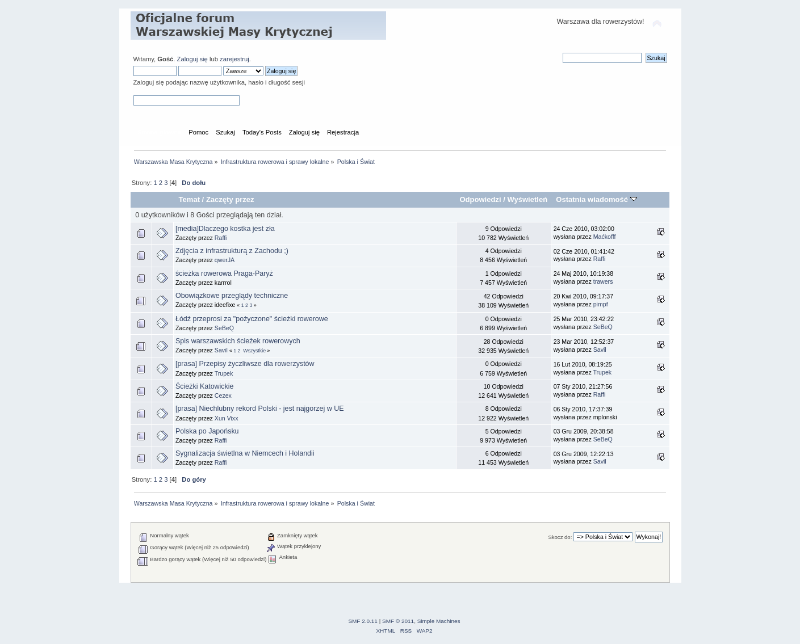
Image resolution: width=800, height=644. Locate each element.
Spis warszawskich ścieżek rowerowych (237, 341)
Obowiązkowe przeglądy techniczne (231, 296)
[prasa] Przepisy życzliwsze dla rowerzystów (245, 364)
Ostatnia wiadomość (596, 199)
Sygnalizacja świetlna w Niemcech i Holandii (245, 453)
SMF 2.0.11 (363, 621)
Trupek (224, 373)
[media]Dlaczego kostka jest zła (225, 229)
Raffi (221, 237)
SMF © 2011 (398, 621)
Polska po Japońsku (207, 431)
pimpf (600, 304)
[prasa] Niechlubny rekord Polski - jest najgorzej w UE (259, 409)
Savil (221, 350)
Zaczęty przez (230, 199)
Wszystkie (254, 350)
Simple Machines (438, 621)
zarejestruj (234, 59)
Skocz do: (560, 537)
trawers (603, 281)
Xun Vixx (226, 418)
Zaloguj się (192, 59)
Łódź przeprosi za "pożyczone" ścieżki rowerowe (251, 319)
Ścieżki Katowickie (204, 386)
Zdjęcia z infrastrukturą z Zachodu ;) (231, 251)
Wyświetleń (527, 199)
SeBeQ (224, 328)
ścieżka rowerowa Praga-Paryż (224, 273)
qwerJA (224, 259)
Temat (189, 199)
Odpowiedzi (480, 199)
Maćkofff (604, 236)
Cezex (223, 395)
